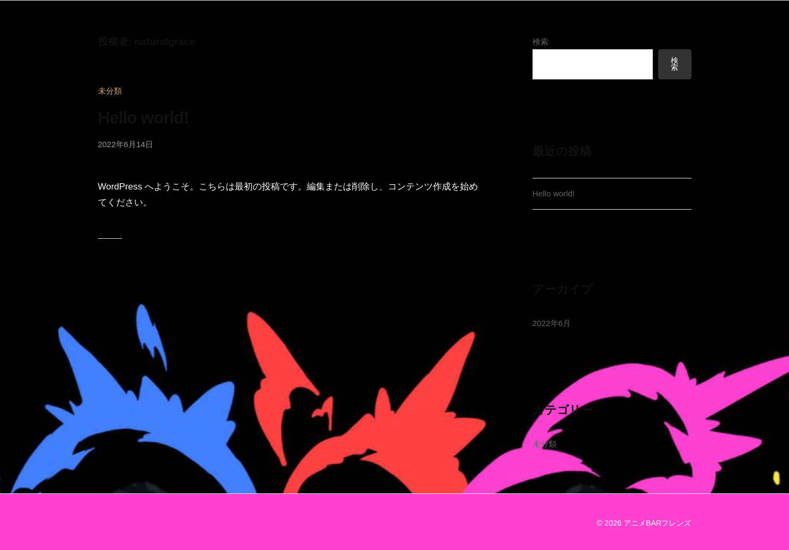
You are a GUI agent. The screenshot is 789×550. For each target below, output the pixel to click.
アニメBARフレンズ (658, 523)
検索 (540, 41)
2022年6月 (552, 323)
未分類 (110, 90)
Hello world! (143, 117)
